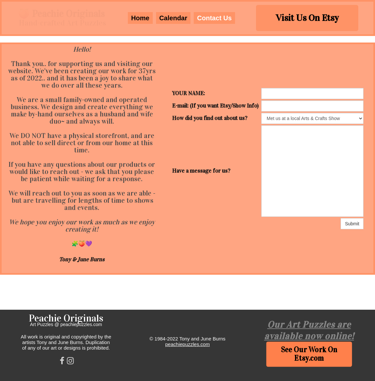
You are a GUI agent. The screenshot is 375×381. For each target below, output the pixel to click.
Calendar (173, 18)
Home (140, 18)
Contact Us (214, 18)
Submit (352, 223)
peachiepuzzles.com (187, 344)
